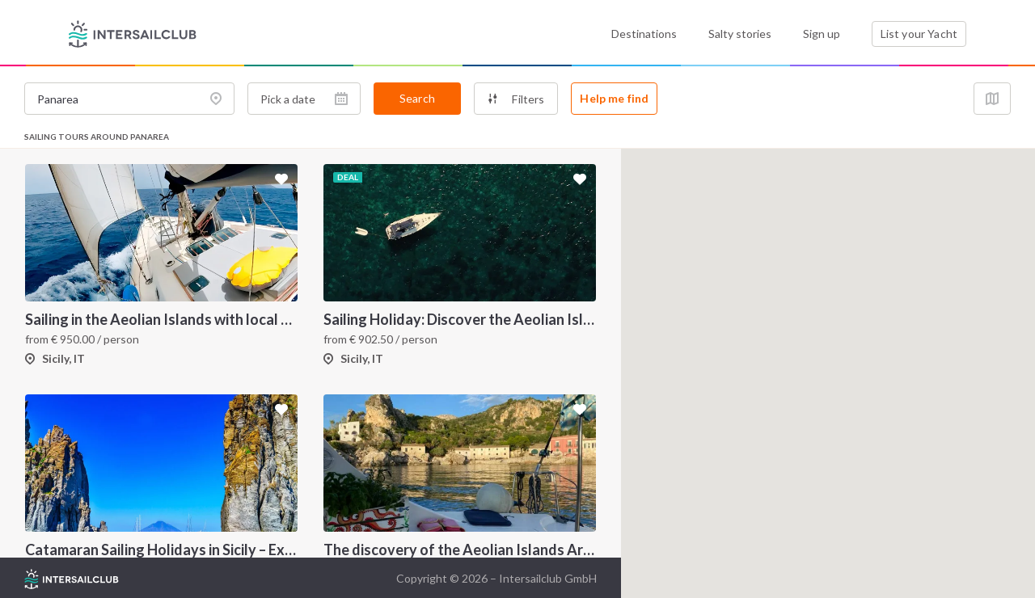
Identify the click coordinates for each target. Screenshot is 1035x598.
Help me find (614, 98)
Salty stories (739, 33)
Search (417, 98)
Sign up (821, 33)
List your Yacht (919, 33)
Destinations (644, 33)
